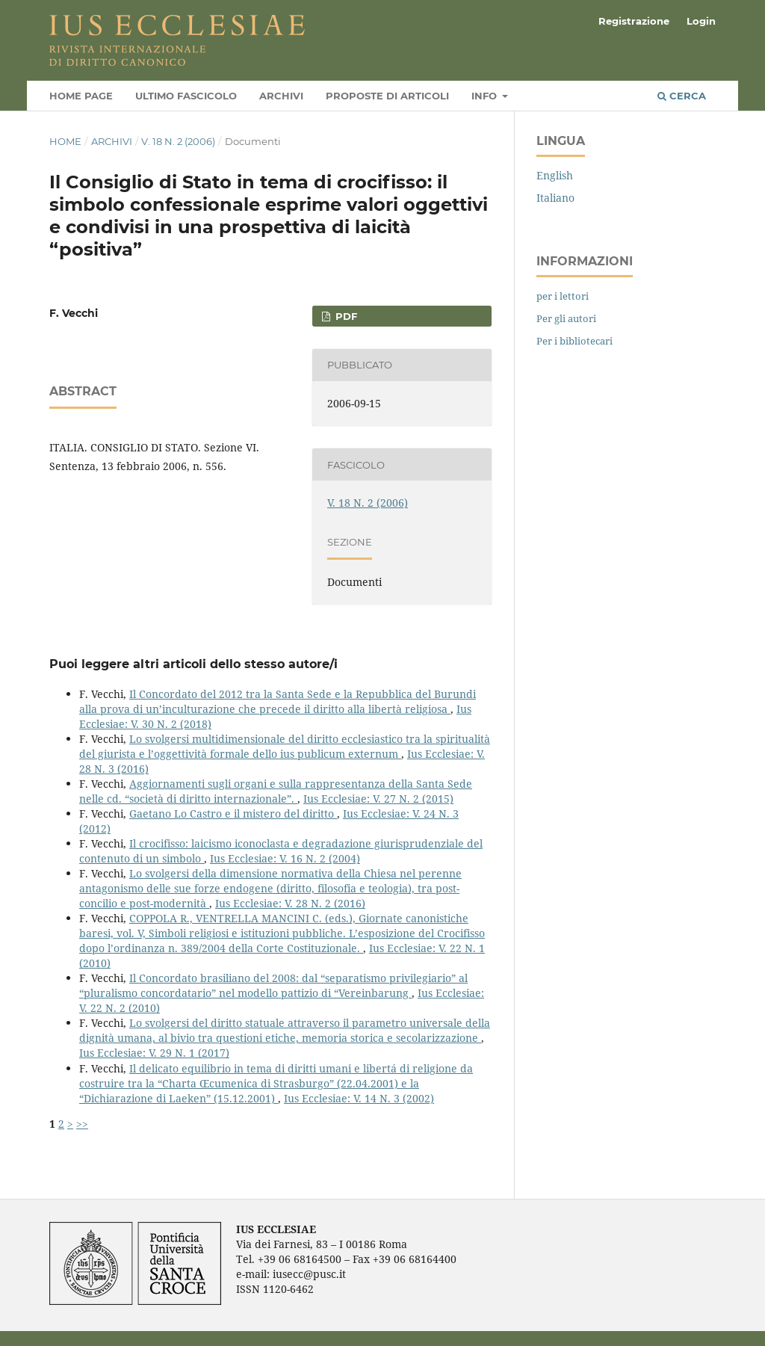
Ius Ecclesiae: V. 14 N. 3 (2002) (359, 1098)
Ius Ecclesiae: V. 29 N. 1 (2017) (154, 1053)
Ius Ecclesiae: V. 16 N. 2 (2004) (285, 858)
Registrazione (633, 21)
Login (701, 21)
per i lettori (562, 296)
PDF (344, 316)
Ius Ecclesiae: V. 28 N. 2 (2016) (290, 903)
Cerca (681, 96)
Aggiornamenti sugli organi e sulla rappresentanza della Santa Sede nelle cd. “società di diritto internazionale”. (275, 791)
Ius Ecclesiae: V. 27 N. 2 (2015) (378, 798)
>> (82, 1124)
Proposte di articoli (387, 96)
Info (485, 96)
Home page (81, 96)
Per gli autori (566, 318)
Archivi (281, 96)
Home (65, 141)
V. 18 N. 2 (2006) (178, 141)
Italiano (555, 198)
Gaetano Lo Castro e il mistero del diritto (233, 813)
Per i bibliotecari (574, 341)
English (554, 175)
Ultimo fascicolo (186, 96)
